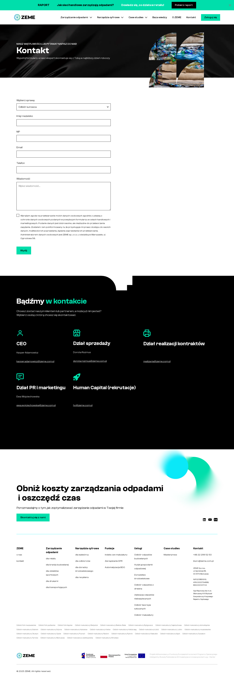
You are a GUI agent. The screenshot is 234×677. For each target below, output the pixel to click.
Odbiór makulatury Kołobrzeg (125, 629)
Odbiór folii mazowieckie (26, 625)
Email (19, 147)
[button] (76, 17)
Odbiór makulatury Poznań (74, 634)
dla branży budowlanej (57, 564)
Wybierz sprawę (25, 100)
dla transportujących (56, 587)
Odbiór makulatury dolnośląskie (197, 625)
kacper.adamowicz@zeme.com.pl (35, 361)
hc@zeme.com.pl (83, 405)
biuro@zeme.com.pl (203, 561)
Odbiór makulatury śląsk (170, 634)
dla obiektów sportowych (52, 573)
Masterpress (170, 554)
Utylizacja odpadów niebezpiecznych (144, 597)
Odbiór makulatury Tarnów (27, 638)
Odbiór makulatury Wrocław (107, 638)
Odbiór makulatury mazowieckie (198, 629)
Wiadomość (23, 178)
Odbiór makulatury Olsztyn (27, 634)
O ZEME (176, 17)
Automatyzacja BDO (115, 567)
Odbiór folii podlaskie (46, 625)
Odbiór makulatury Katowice (75, 629)
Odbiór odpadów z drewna (144, 587)
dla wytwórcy (82, 554)
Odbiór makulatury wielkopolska (80, 638)
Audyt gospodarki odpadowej (143, 566)
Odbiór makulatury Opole (51, 634)
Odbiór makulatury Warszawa (52, 638)
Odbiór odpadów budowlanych (143, 556)
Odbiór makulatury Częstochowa (168, 625)
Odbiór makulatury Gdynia (51, 629)
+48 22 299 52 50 (202, 554)
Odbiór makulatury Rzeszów (146, 634)
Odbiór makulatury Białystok (86, 625)
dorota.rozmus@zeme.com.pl (90, 361)
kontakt (20, 561)
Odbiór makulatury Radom (98, 634)
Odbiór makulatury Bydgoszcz (140, 625)
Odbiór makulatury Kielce (100, 629)
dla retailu (51, 558)
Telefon (20, 163)
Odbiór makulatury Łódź (149, 629)
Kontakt (191, 17)
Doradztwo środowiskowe (141, 577)
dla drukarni (52, 581)
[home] (24, 17)
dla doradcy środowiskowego (84, 569)
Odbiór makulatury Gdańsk (27, 629)
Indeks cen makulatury (116, 554)
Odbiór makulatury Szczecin (193, 634)
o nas (19, 554)
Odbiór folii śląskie (65, 625)
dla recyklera (82, 577)
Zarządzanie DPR (114, 561)
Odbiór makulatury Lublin (171, 629)
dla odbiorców (82, 561)
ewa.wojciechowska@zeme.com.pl (36, 405)
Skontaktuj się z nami (33, 517)
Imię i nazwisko (24, 116)
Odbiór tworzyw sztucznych (142, 607)
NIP (18, 131)
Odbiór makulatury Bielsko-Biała (113, 625)
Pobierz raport (184, 5)
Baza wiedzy (159, 17)
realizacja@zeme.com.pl (157, 361)
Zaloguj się (210, 17)
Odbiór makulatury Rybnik (122, 634)
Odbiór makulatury (143, 615)
